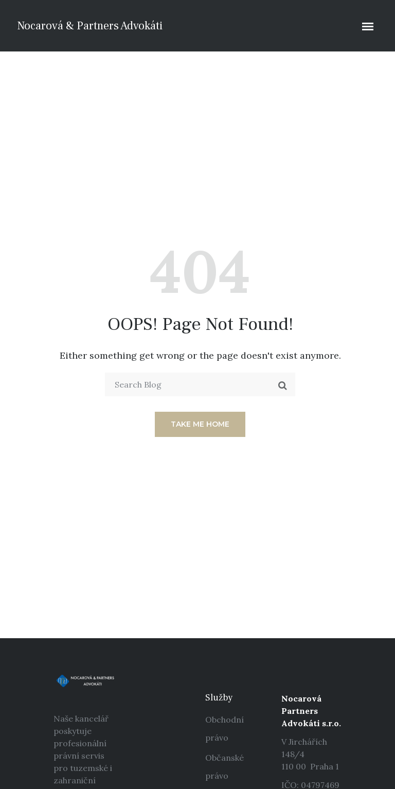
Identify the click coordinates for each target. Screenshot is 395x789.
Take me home (200, 424)
